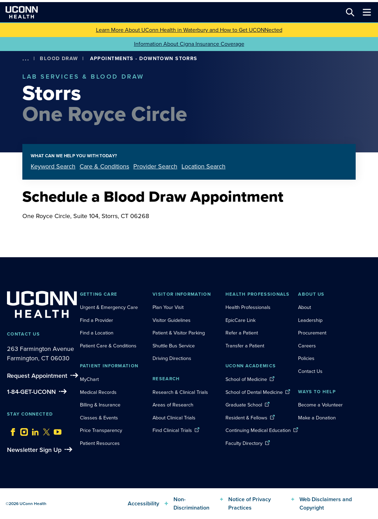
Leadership (310, 320)
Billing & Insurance (100, 405)
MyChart (89, 379)
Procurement (312, 333)
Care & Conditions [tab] (104, 166)
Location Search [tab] (203, 166)
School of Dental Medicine (254, 392)
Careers (307, 345)
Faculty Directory (243, 443)
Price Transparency (101, 430)
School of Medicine (246, 379)
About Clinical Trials (174, 417)
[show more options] (25, 58)
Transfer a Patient (244, 345)
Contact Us (310, 371)
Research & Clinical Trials (180, 392)
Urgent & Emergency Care (109, 307)
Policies (306, 358)
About (304, 307)
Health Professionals (247, 307)
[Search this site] (350, 12)
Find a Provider (96, 320)
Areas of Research (174, 405)
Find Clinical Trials (172, 430)
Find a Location (96, 333)
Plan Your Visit (168, 307)
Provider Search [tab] (155, 166)
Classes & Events (99, 417)
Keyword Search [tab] (53, 166)
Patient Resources (100, 443)
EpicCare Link (240, 320)
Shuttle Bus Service (174, 345)
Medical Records (98, 392)
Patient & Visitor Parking (179, 333)
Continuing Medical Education (258, 430)
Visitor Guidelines (172, 320)
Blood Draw (59, 58)
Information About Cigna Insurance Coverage (189, 44)
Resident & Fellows (246, 417)
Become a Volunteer (320, 405)
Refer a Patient (241, 333)
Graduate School (243, 405)
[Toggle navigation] (366, 12)
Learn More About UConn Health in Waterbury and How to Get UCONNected (189, 30)
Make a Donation (317, 417)
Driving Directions (172, 358)
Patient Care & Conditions (108, 345)
